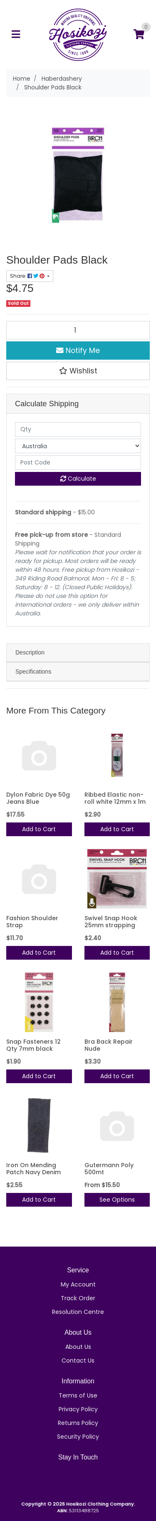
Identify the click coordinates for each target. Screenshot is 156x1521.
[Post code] (78, 462)
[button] (78, 371)
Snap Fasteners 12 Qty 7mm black (33, 1045)
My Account (78, 1284)
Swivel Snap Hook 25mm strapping (110, 921)
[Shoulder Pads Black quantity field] (78, 330)
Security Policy (78, 1436)
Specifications (33, 671)
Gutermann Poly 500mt (109, 1168)
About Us (78, 1347)
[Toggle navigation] (15, 35)
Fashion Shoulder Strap (32, 921)
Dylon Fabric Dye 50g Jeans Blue (38, 798)
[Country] (78, 446)
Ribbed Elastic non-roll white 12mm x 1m (115, 798)
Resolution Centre (78, 1312)
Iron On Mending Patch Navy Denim (33, 1168)
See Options (117, 1199)
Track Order (78, 1298)
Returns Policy (78, 1423)
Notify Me (78, 351)
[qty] (78, 429)
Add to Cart (39, 829)
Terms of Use (78, 1395)
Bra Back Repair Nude (108, 1045)
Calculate (78, 478)
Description (30, 652)
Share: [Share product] (28, 275)
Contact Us (78, 1360)
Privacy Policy (78, 1409)
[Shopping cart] (139, 35)
